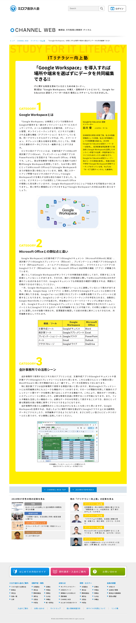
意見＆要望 (112, 596)
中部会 (36, 602)
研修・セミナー (86, 583)
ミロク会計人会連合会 (18, 587)
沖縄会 (48, 599)
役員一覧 (14, 596)
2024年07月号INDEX (84, 489)
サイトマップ (55, 608)
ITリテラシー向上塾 (38, 41)
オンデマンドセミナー (68, 587)
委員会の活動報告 (115, 593)
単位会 (51, 19)
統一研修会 (49, 602)
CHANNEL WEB (22, 41)
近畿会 (48, 587)
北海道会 (36, 587)
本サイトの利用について (95, 608)
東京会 (36, 596)
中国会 (48, 590)
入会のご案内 (23, 608)
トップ (12, 41)
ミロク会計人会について (31, 19)
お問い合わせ (109, 571)
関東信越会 (37, 593)
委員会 (13, 590)
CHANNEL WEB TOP (56, 489)
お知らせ (62, 583)
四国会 (48, 593)
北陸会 (36, 599)
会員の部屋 (118, 19)
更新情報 (64, 596)
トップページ (13, 19)
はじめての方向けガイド (69, 602)
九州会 (48, 596)
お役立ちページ (66, 590)
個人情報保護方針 (73, 608)
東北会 (36, 590)
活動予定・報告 (38, 583)
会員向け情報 (113, 590)
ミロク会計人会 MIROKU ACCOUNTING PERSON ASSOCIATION (24, 8)
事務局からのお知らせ (68, 593)
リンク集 (114, 608)
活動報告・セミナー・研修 (71, 19)
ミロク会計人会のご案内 (18, 583)
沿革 (12, 599)
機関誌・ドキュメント (97, 19)
